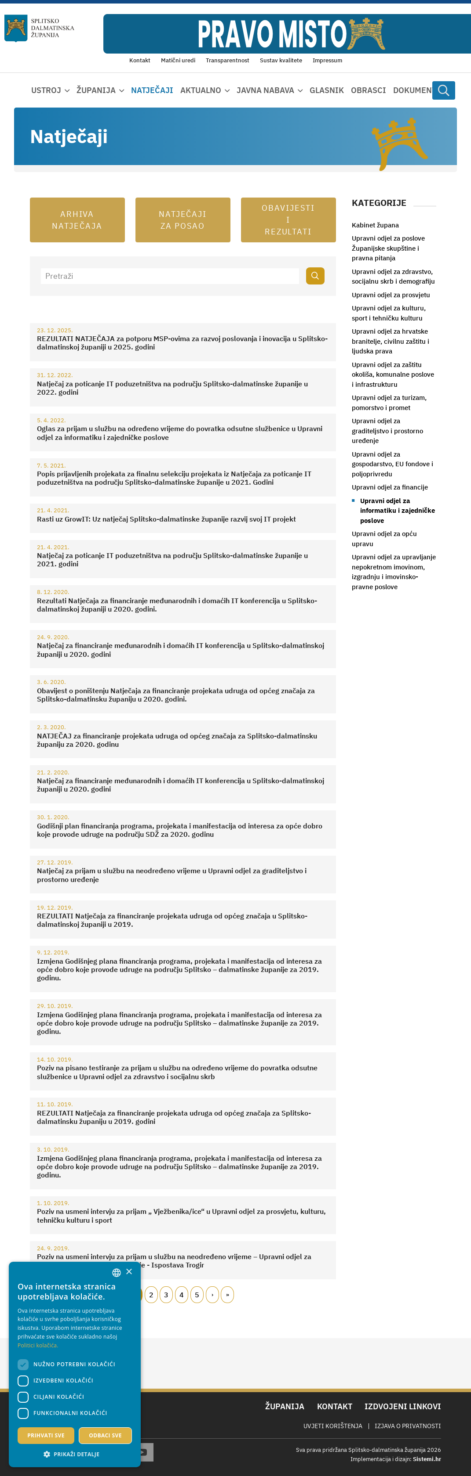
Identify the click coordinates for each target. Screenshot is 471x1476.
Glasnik (327, 90)
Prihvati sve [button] (46, 1435)
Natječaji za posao (183, 220)
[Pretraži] (170, 276)
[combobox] (116, 1272)
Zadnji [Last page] (227, 1294)
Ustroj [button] (46, 90)
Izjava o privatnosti (408, 1426)
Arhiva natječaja (77, 220)
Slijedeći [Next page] (212, 1294)
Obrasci (368, 90)
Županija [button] (96, 90)
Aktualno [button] (200, 90)
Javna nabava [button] (265, 90)
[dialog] (75, 1364)
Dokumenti (416, 90)
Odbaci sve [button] (105, 1435)
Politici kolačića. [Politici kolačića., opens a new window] (38, 1345)
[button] (75, 1454)
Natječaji (152, 90)
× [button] (128, 1272)
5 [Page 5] (197, 1294)
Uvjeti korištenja (332, 1426)
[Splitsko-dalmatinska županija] (39, 28)
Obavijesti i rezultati (288, 220)
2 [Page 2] (151, 1294)
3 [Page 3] (166, 1294)
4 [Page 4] (181, 1294)
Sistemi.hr (427, 1459)
